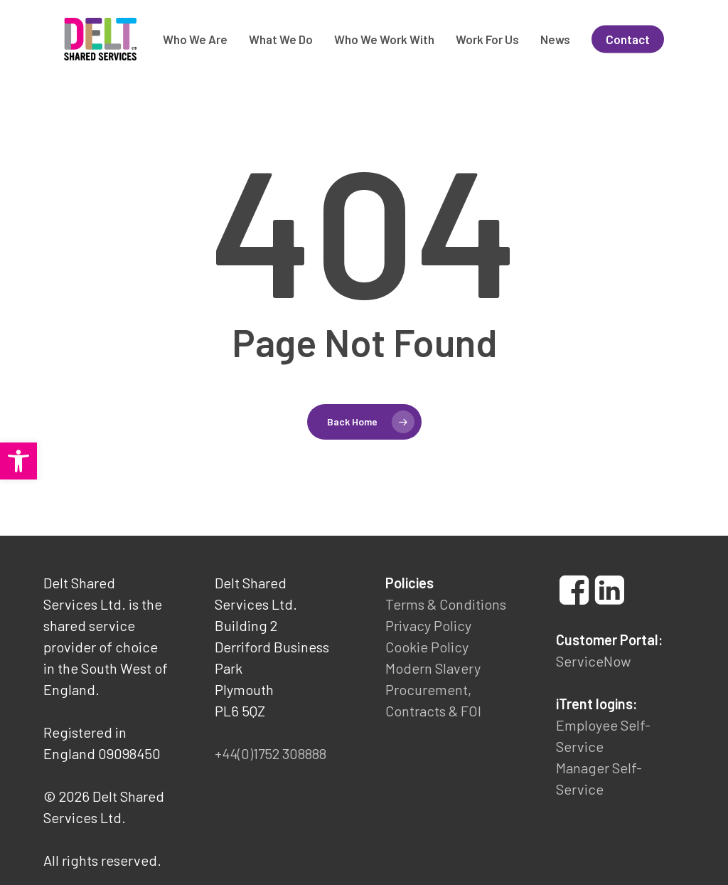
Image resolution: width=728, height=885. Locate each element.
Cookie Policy (427, 646)
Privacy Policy (428, 625)
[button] (18, 461)
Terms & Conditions (445, 604)
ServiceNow (593, 660)
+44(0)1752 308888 (270, 753)
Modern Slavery (433, 668)
